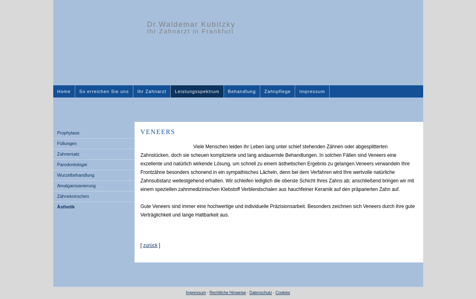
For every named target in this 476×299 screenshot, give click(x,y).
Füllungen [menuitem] (67, 143)
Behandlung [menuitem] (242, 91)
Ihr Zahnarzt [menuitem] (151, 91)
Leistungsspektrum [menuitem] (197, 91)
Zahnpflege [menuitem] (277, 91)
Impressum (196, 292)
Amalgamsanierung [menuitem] (76, 185)
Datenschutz (261, 292)
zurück (150, 245)
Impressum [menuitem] (312, 91)
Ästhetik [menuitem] (66, 206)
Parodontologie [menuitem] (72, 164)
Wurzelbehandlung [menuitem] (76, 175)
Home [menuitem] (64, 91)
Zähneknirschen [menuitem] (73, 196)
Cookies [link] (282, 292)
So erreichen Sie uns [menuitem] (104, 91)
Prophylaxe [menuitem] (68, 132)
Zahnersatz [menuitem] (68, 154)
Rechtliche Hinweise (227, 292)
